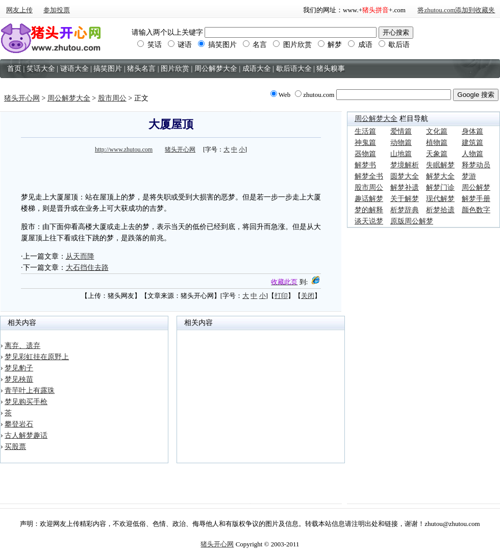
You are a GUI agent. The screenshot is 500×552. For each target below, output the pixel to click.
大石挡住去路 (87, 267)
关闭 (307, 295)
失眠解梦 (440, 165)
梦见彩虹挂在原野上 (37, 357)
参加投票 (56, 10)
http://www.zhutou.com (124, 149)
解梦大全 (440, 176)
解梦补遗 (404, 187)
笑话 (149, 44)
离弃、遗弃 (22, 345)
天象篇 (436, 154)
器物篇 (365, 154)
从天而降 (80, 256)
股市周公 (112, 98)
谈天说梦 (369, 221)
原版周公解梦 (411, 221)
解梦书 (365, 165)
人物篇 (472, 154)
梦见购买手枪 (26, 402)
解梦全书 (369, 176)
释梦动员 (476, 165)
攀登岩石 (19, 424)
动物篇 (401, 142)
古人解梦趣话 (26, 435)
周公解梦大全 (68, 98)
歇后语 (394, 44)
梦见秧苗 (19, 379)
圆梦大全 (404, 176)
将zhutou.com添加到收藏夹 (456, 10)
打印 (281, 295)
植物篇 (436, 142)
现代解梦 (440, 199)
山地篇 (401, 154)
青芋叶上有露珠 (30, 390)
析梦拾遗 (440, 210)
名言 (255, 44)
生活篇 (365, 131)
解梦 (330, 44)
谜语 (180, 44)
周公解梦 (476, 187)
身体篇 (472, 131)
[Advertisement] (171, 171)
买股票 (15, 446)
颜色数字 (476, 210)
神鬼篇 (365, 142)
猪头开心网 (22, 98)
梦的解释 (369, 210)
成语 (360, 44)
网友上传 (19, 10)
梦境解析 (404, 165)
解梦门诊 (440, 187)
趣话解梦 (369, 199)
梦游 (469, 176)
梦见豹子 (19, 368)
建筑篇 (472, 142)
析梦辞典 (404, 210)
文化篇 (436, 131)
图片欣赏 (292, 44)
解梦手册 (476, 199)
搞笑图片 (217, 44)
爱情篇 (401, 131)
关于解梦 (404, 199)
